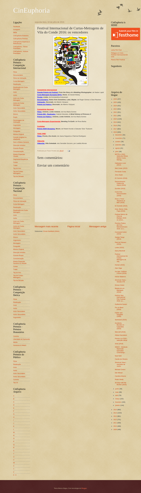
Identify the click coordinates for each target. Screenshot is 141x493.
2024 (115, 106)
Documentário (18, 75)
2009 (115, 429)
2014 (115, 413)
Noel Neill (118, 356)
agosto (117, 148)
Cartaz (15, 162)
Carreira (16, 336)
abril (117, 395)
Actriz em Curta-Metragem (18, 104)
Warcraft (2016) (120, 332)
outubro (118, 141)
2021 (115, 115)
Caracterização (18, 151)
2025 (115, 102)
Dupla (15, 117)
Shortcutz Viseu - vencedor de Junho (121, 364)
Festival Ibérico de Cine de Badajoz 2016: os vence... (121, 217)
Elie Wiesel (119, 373)
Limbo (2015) (119, 247)
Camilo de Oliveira (121, 359)
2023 (115, 109)
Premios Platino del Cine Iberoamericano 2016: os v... (121, 226)
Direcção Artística (19, 145)
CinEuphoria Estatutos (21, 36)
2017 (115, 129)
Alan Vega (118, 268)
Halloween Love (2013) (120, 164)
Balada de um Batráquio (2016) (119, 290)
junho (117, 389)
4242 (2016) (119, 344)
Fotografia (16, 131)
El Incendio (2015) (121, 206)
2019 (115, 122)
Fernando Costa (120, 172)
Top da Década (18, 176)
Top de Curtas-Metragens (18, 172)
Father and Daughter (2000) (119, 314)
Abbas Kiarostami (121, 335)
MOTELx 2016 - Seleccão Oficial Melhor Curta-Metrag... (121, 157)
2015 (115, 410)
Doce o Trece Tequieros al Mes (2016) (120, 200)
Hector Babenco (120, 277)
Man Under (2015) (121, 168)
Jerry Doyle (119, 175)
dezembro (119, 135)
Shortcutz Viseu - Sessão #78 (121, 281)
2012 (115, 419)
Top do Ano (17, 168)
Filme (15, 72)
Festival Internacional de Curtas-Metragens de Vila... (121, 257)
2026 (115, 99)
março (117, 399)
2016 (115, 132)
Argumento (17, 125)
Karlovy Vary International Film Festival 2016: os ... (120, 298)
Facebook (16, 26)
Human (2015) (120, 265)
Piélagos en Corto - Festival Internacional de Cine (119, 55)
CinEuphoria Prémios (20, 39)
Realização (17, 84)
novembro (119, 138)
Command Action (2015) (121, 233)
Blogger (84, 488)
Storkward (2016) (121, 320)
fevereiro (118, 402)
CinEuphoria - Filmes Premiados (20, 47)
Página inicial (73, 226)
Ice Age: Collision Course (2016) (121, 272)
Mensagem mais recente (46, 226)
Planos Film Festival (118, 60)
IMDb (15, 32)
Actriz (15, 95)
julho (117, 151)
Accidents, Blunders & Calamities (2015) (119, 325)
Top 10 (15, 382)
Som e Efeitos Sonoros (21, 142)
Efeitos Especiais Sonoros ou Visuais (19, 262)
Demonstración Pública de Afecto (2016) (120, 183)
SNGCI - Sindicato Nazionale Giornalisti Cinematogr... (121, 349)
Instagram (16, 29)
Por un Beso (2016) (119, 308)
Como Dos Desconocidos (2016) (120, 193)
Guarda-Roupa (18, 148)
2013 (115, 416)
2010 (115, 426)
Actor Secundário (19, 108)
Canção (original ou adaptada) (20, 138)
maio (117, 392)
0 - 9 (14, 475)
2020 (115, 119)
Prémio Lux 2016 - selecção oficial (121, 339)
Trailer (15, 165)
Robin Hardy (119, 379)
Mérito (15, 342)
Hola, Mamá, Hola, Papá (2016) (121, 210)
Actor (15, 92)
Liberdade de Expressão (21, 339)
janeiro (117, 405)
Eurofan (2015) (120, 188)
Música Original (18, 134)
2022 (115, 112)
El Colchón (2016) (121, 178)
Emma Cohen (119, 285)
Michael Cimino (120, 369)
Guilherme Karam (121, 304)
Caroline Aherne (120, 376)
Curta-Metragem (18, 81)
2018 (115, 125)
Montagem (17, 128)
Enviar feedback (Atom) (51, 231)
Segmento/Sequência (20, 159)
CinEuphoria (31, 10)
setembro (118, 145)
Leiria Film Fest (116, 50)
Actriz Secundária (19, 111)
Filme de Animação (19, 78)
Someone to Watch (19, 345)
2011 (115, 423)
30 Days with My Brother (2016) (121, 383)
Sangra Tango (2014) (119, 238)
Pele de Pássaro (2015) (120, 243)
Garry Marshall (120, 251)
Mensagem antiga (97, 226)
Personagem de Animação (18, 121)
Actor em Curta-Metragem (18, 99)
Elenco (15, 114)
